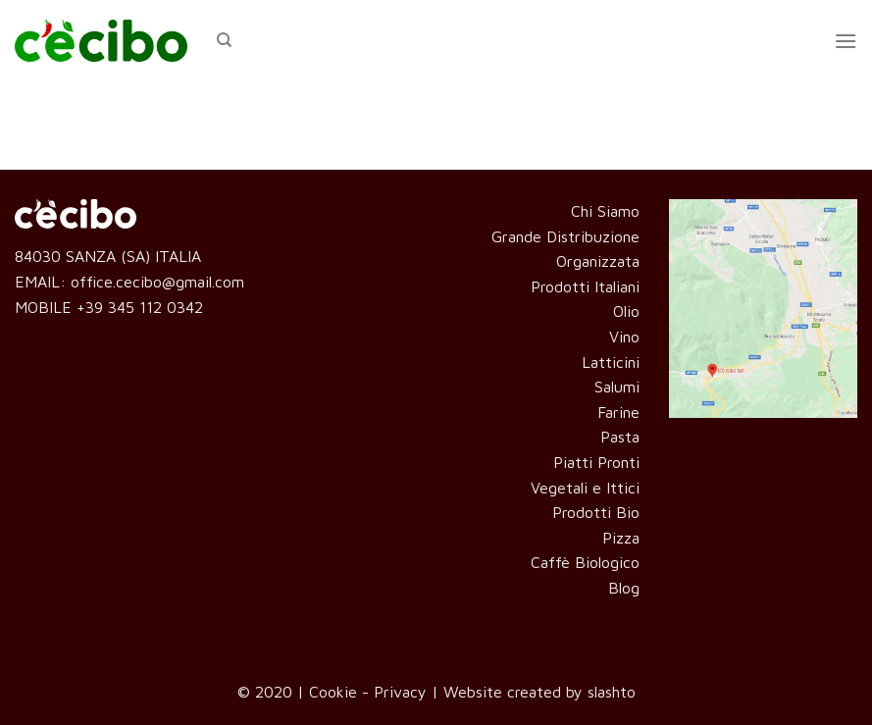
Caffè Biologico (585, 562)
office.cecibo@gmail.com (157, 281)
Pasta (620, 436)
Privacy (400, 691)
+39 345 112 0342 (140, 307)
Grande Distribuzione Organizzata (565, 249)
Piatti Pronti (596, 462)
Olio (626, 311)
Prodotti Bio (596, 512)
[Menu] (845, 41)
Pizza (621, 537)
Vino (624, 336)
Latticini (611, 362)
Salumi (617, 386)
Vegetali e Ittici (585, 487)
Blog (624, 587)
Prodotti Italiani (585, 286)
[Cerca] (224, 40)
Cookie (333, 691)
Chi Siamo (605, 211)
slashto (612, 691)
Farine (618, 412)
